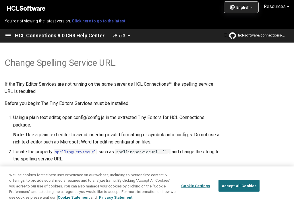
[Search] (186, 35)
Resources (276, 6)
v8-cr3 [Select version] (119, 36)
